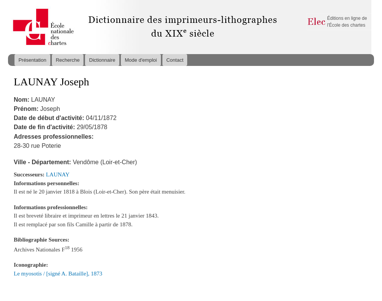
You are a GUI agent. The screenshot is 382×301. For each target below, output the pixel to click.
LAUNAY (58, 174)
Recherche (68, 60)
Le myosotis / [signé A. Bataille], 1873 (58, 274)
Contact (174, 60)
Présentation (32, 60)
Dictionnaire (102, 60)
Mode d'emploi (141, 60)
